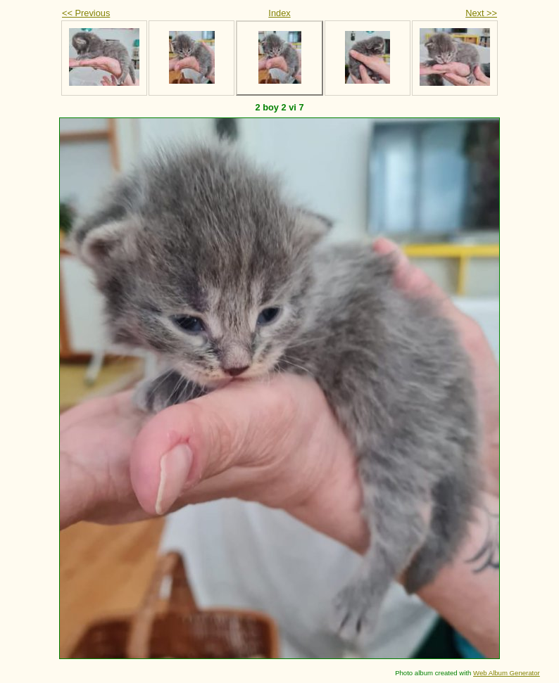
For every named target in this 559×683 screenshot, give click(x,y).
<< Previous (86, 13)
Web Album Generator (506, 673)
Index (279, 13)
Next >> (481, 13)
